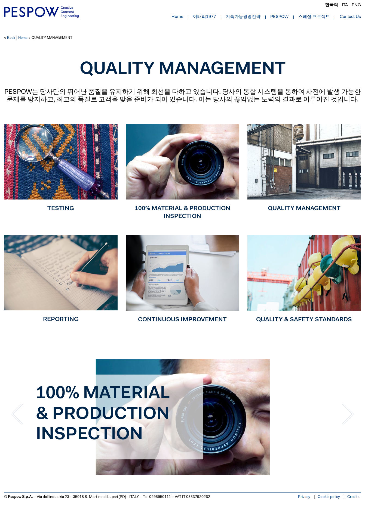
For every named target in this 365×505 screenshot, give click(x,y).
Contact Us (350, 17)
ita (345, 5)
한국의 (331, 5)
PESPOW (279, 17)
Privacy (304, 497)
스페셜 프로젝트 (314, 17)
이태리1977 (204, 17)
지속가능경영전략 (243, 17)
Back (11, 38)
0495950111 (160, 497)
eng (356, 5)
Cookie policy (329, 497)
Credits (353, 497)
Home (177, 17)
